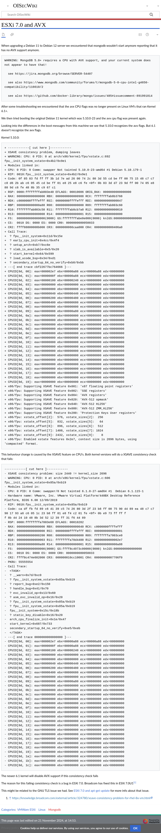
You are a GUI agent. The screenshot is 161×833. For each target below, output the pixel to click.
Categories (8, 809)
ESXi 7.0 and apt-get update (92, 790)
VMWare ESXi (26, 809)
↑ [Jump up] (10, 798)
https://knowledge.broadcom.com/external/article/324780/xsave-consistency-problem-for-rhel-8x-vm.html (81, 798)
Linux (41, 809)
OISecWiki (25, 5)
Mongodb (54, 809)
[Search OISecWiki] (80, 14)
